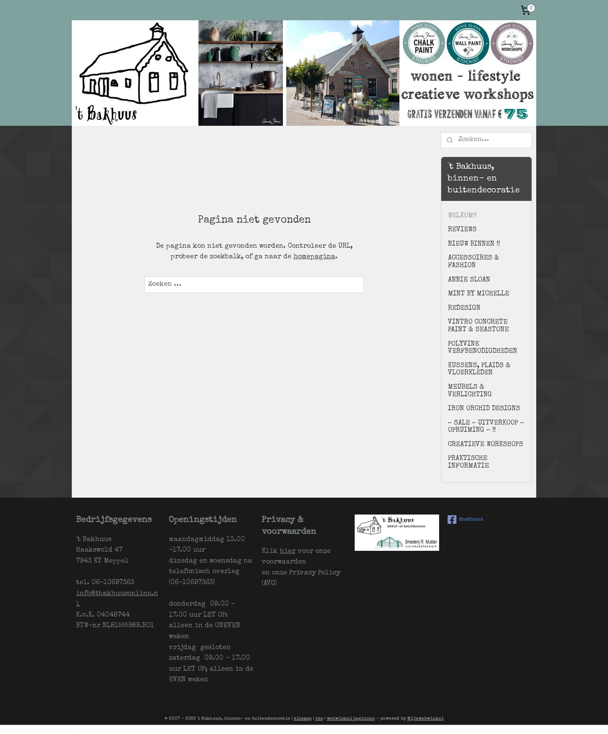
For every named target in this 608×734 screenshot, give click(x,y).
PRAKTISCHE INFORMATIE (468, 462)
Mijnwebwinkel (425, 718)
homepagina (314, 257)
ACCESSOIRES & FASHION (473, 262)
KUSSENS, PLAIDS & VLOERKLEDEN (479, 370)
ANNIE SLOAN (469, 280)
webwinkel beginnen (351, 718)
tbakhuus (465, 520)
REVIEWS (462, 230)
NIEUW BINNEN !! (474, 244)
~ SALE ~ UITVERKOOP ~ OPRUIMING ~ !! (486, 427)
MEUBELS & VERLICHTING (470, 391)
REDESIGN (464, 308)
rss (319, 718)
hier (288, 551)
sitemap (303, 718)
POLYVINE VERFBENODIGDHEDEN (482, 348)
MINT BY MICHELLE (478, 294)
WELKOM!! (462, 216)
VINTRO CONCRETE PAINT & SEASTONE (478, 326)
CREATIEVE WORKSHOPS (485, 444)
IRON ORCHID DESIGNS (484, 409)
